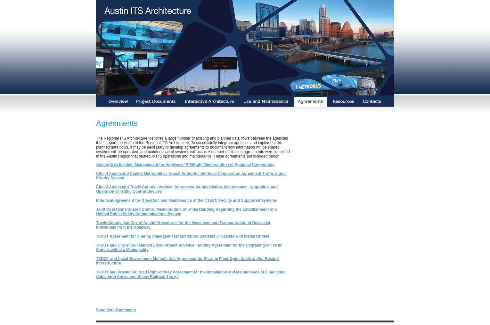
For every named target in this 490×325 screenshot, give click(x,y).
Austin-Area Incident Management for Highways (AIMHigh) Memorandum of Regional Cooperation (185, 164)
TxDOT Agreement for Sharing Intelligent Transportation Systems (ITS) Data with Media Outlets (182, 236)
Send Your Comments (116, 310)
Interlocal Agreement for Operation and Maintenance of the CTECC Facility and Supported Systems (186, 200)
